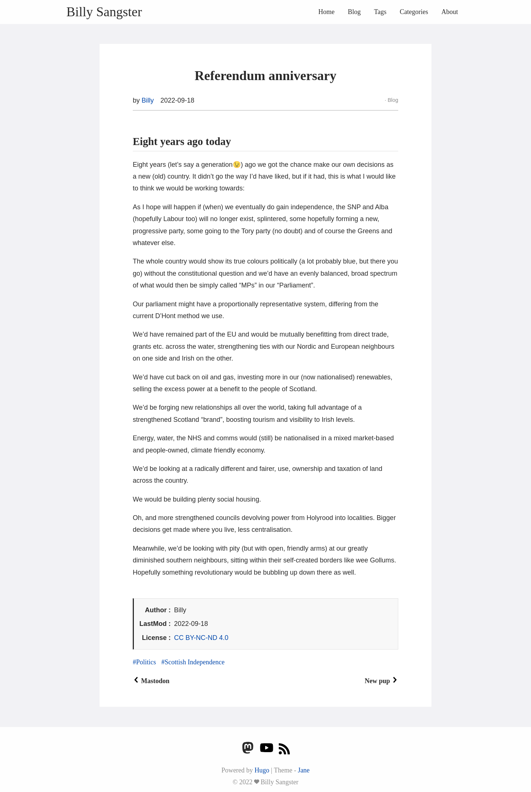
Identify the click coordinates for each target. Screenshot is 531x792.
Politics (146, 662)
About (449, 12)
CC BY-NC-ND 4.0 (201, 637)
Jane (304, 770)
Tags (380, 12)
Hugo (261, 770)
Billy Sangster (104, 11)
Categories (414, 12)
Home (326, 12)
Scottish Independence (195, 662)
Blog (354, 12)
